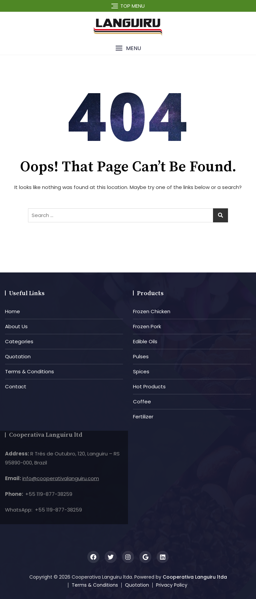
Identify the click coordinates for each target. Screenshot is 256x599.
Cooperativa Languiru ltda (195, 577)
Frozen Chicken (151, 311)
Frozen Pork (147, 326)
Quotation (18, 356)
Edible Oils (145, 341)
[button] (128, 48)
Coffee (142, 401)
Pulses (141, 356)
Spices (141, 371)
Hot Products (149, 386)
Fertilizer (143, 416)
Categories (19, 341)
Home (12, 311)
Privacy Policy (171, 585)
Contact (15, 386)
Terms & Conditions (29, 371)
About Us (16, 326)
